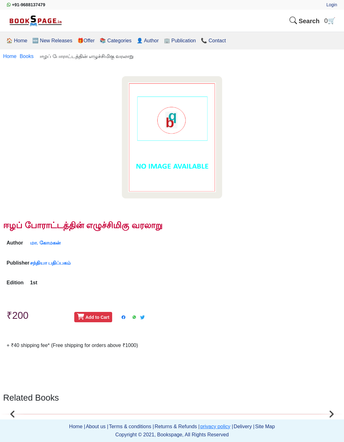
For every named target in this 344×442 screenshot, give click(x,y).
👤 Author (148, 40)
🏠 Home (16, 40)
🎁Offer (86, 40)
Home (10, 56)
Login (331, 4)
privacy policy (215, 426)
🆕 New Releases (52, 40)
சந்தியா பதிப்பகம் (50, 263)
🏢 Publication (180, 40)
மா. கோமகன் (45, 242)
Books (27, 56)
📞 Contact (213, 40)
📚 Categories (116, 40)
